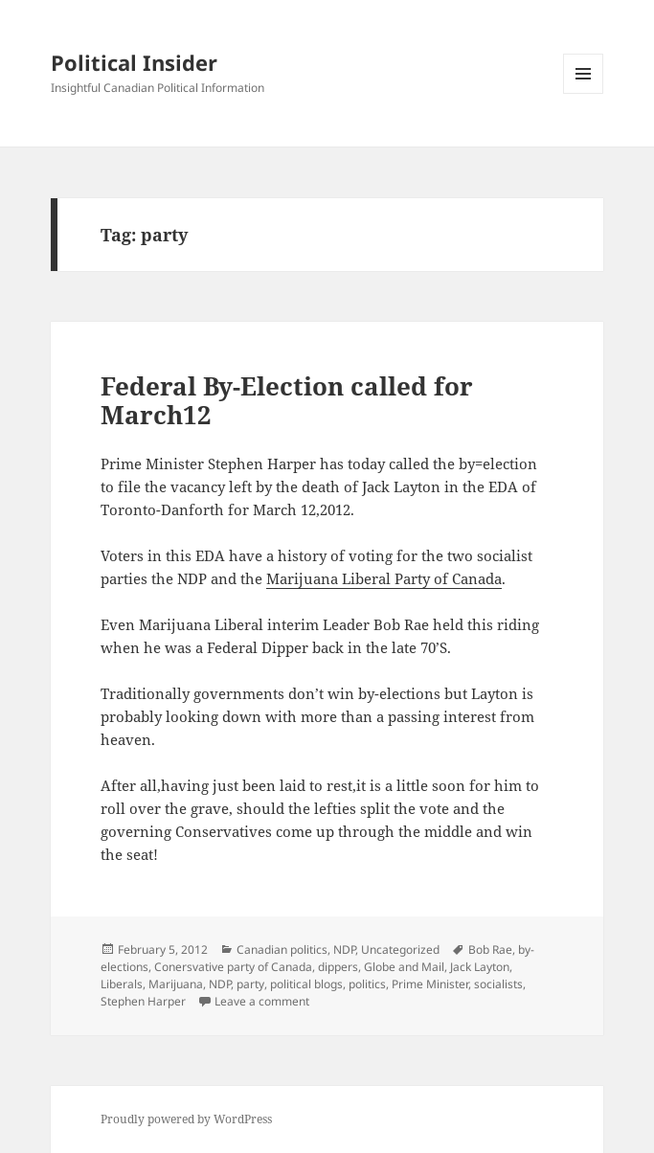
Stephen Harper (143, 1001)
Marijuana (175, 984)
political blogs (306, 984)
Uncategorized (400, 949)
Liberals (122, 984)
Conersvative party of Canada (233, 967)
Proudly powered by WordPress (186, 1119)
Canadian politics (282, 949)
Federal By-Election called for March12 (287, 400)
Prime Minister (430, 984)
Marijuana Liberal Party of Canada (384, 578)
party (250, 984)
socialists (498, 984)
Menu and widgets (583, 93)
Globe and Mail (404, 967)
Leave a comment (261, 1001)
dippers (338, 967)
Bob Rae (490, 949)
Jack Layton (479, 967)
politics (367, 984)
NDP (344, 949)
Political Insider (134, 62)
